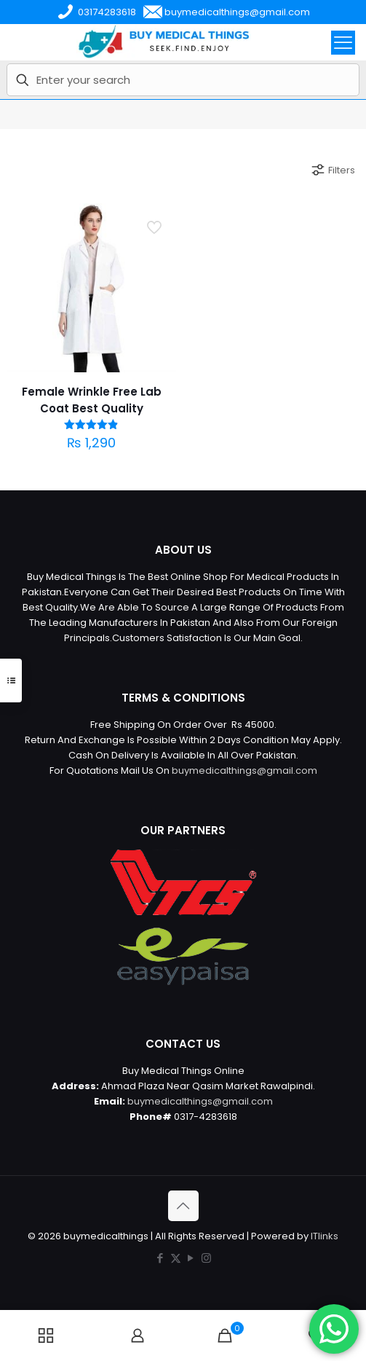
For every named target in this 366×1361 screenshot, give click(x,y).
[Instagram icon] (206, 1258)
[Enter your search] (183, 79)
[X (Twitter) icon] (175, 1258)
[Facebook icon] (160, 1258)
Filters (332, 170)
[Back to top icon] (183, 1206)
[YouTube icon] (191, 1258)
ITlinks (324, 1236)
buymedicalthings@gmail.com (244, 770)
